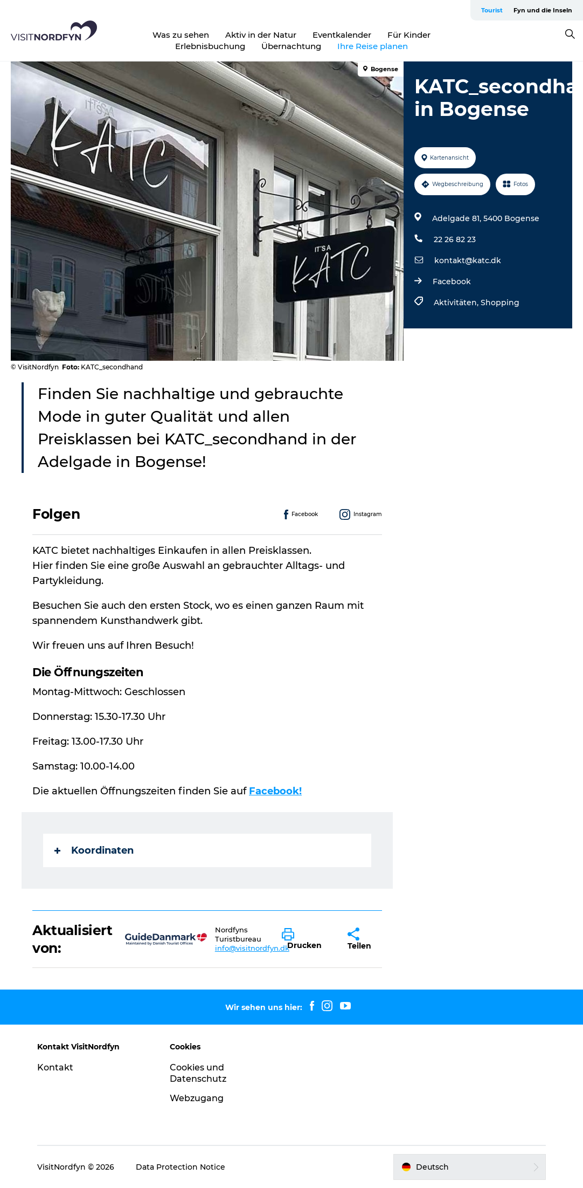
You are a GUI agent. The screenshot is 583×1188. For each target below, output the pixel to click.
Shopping (500, 302)
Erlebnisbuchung (210, 46)
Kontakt (55, 1067)
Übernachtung (291, 46)
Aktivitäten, (457, 302)
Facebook (452, 281)
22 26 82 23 (455, 239)
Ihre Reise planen (372, 46)
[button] (306, 939)
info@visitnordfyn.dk (252, 948)
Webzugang (197, 1098)
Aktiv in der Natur (260, 35)
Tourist (492, 10)
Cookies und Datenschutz (198, 1073)
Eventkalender (342, 35)
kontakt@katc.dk (467, 260)
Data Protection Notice (180, 1167)
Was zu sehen (180, 35)
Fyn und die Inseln (542, 10)
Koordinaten (94, 850)
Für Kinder (409, 35)
